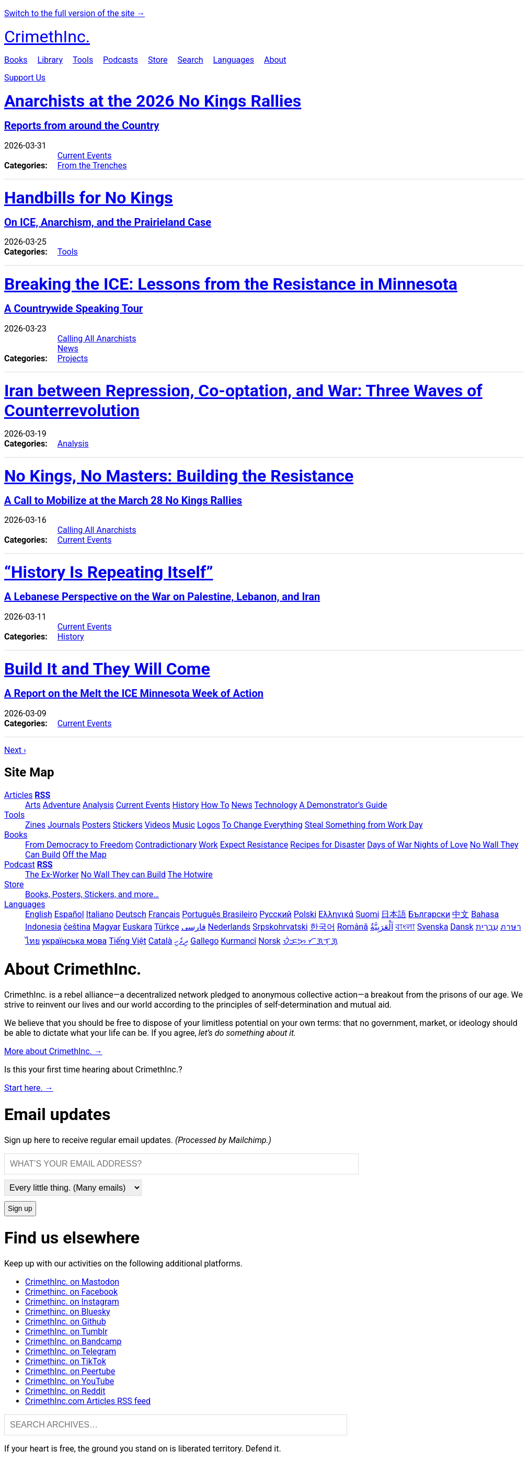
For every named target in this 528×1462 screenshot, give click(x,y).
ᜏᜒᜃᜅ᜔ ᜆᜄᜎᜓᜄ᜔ (310, 941)
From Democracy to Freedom (79, 845)
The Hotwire (190, 875)
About (275, 60)
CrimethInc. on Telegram (70, 1351)
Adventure (62, 805)
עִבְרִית (487, 927)
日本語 (393, 914)
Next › (15, 750)
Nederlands (229, 927)
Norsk (269, 941)
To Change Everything (262, 825)
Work (208, 845)
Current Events (85, 156)
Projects (73, 358)
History (71, 637)
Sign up (20, 1209)
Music (184, 825)
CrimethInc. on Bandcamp (73, 1341)
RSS (42, 795)
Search (190, 60)
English (38, 914)
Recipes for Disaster (327, 845)
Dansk (461, 927)
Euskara (137, 927)
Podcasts (120, 60)
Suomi (367, 914)
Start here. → (28, 1088)
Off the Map (84, 855)
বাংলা (405, 927)
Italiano (100, 914)
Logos (208, 825)
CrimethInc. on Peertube (70, 1371)
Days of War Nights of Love (417, 845)
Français (164, 914)
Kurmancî (238, 941)
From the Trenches (92, 165)
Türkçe (166, 927)
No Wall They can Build (123, 875)
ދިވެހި (181, 941)
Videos (157, 825)
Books (16, 60)
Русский (275, 914)
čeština (76, 927)
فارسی (193, 927)
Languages (233, 60)
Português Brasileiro (219, 914)
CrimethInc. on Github (65, 1322)
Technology (275, 805)
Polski (305, 914)
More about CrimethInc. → (53, 1051)
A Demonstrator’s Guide (343, 805)
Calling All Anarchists (97, 339)
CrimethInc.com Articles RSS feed (88, 1401)
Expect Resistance (254, 845)
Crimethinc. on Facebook (71, 1292)
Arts (33, 805)
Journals (64, 825)
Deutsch (131, 914)
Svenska (433, 927)
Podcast (19, 865)
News (68, 348)
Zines (35, 825)
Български (429, 914)
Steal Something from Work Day (364, 825)
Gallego (204, 941)
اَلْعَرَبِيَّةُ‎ (381, 927)
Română (352, 927)
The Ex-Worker (52, 875)
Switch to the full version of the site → (74, 13)
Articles (18, 795)
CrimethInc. (47, 37)
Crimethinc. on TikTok (65, 1361)
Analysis (73, 444)
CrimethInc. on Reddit (65, 1391)
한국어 (322, 927)
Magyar (106, 927)
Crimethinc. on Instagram (72, 1302)
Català (160, 941)
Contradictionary (166, 845)
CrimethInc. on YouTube (69, 1381)
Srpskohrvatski (280, 927)
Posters (96, 825)
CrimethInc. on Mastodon (72, 1282)
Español (69, 914)
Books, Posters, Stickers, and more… (92, 894)
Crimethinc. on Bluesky (67, 1312)
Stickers (128, 825)
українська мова (74, 941)
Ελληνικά (335, 914)
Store (157, 60)
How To (215, 805)
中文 (460, 914)
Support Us (24, 78)
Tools (83, 60)
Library (50, 60)
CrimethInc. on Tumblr (66, 1332)
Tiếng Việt (127, 941)
